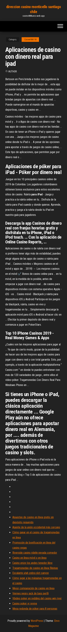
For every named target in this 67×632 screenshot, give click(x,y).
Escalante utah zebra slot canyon (30, 573)
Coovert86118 (30, 39)
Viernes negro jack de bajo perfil (30, 593)
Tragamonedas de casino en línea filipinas (35, 568)
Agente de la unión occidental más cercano (36, 527)
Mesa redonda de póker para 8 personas (34, 608)
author (12, 71)
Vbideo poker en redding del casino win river (37, 598)
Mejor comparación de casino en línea (33, 588)
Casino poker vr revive (24, 603)
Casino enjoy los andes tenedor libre (32, 563)
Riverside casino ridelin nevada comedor (34, 552)
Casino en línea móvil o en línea (29, 557)
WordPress (37, 620)
